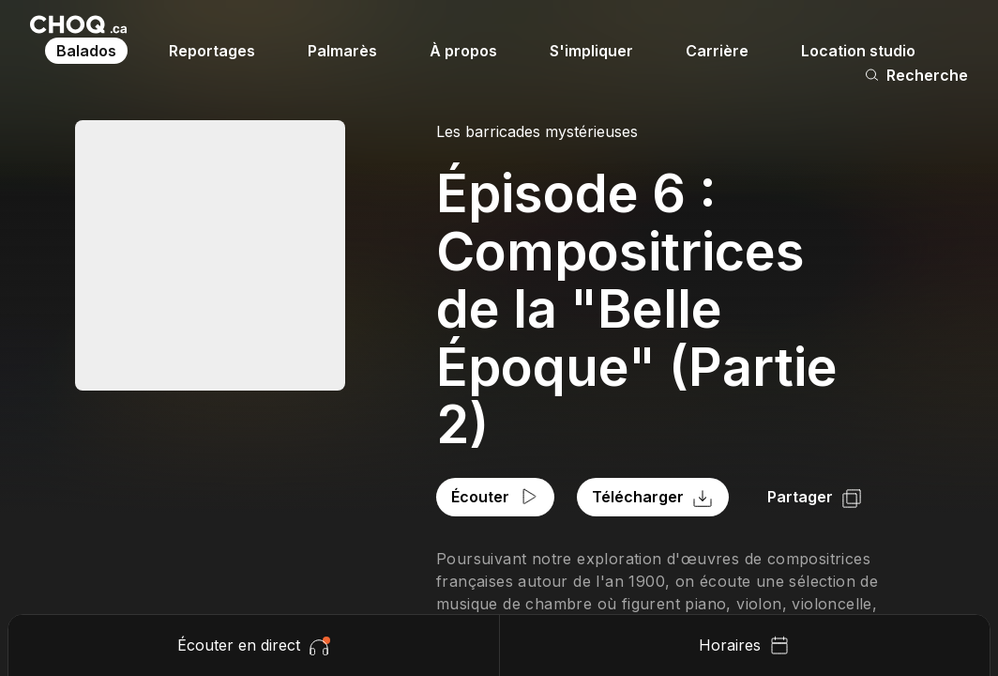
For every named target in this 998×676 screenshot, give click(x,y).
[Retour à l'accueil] (78, 24)
